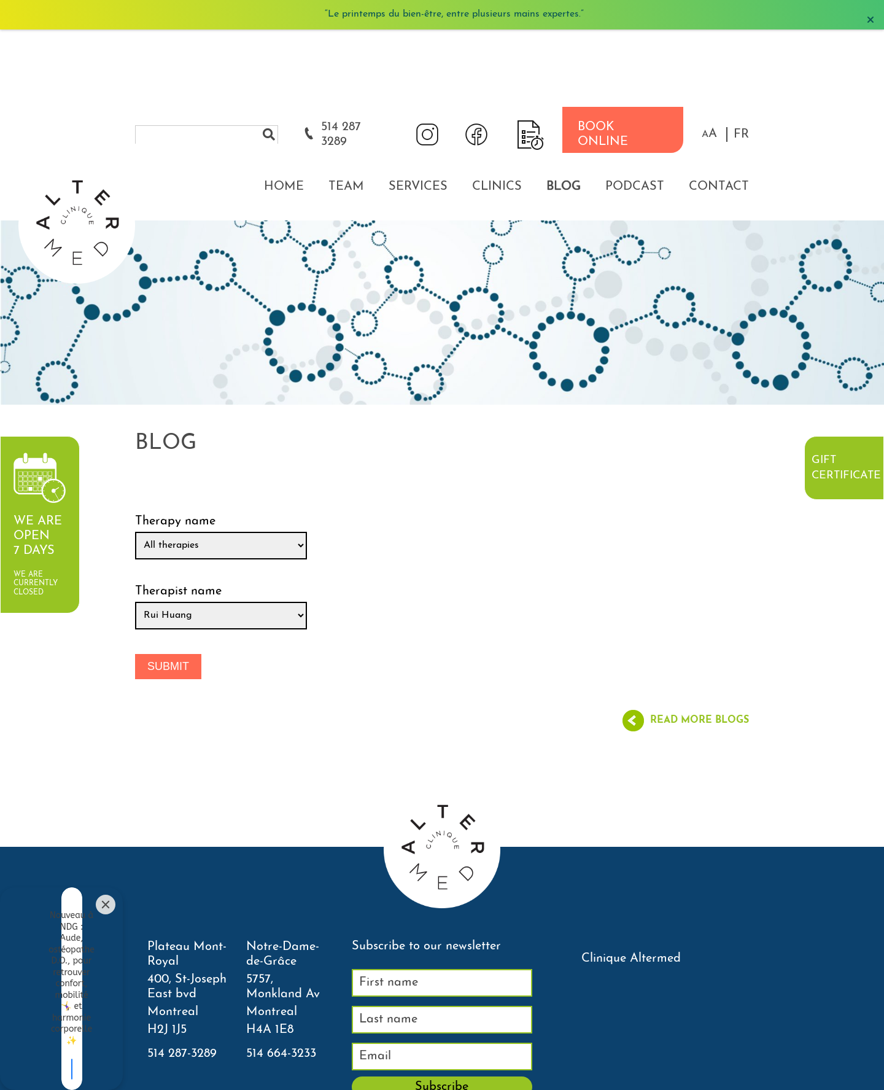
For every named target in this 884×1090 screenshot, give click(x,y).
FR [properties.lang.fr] (741, 57)
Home (284, 109)
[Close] (105, 984)
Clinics (497, 109)
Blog (563, 109)
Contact (719, 109)
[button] (709, 57)
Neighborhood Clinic (579, 1079)
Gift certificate (846, 467)
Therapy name (175, 444)
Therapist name (178, 514)
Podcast (634, 109)
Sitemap (651, 1079)
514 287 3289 (341, 57)
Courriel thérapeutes (481, 1079)
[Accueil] (76, 70)
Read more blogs (699, 643)
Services (418, 109)
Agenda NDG (397, 1079)
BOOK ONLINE (603, 57)
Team (346, 109)
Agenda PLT (330, 1079)
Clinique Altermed (631, 881)
